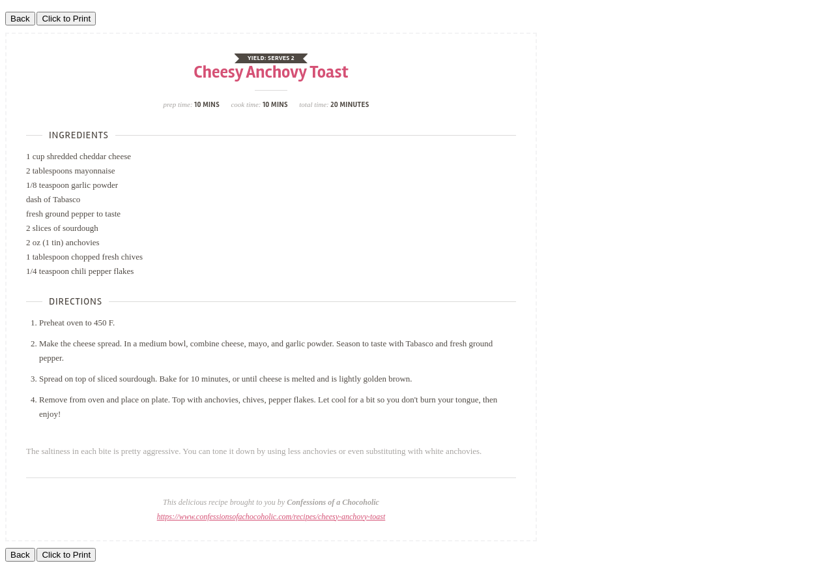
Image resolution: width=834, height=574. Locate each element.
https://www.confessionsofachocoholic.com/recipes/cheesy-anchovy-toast (271, 516)
